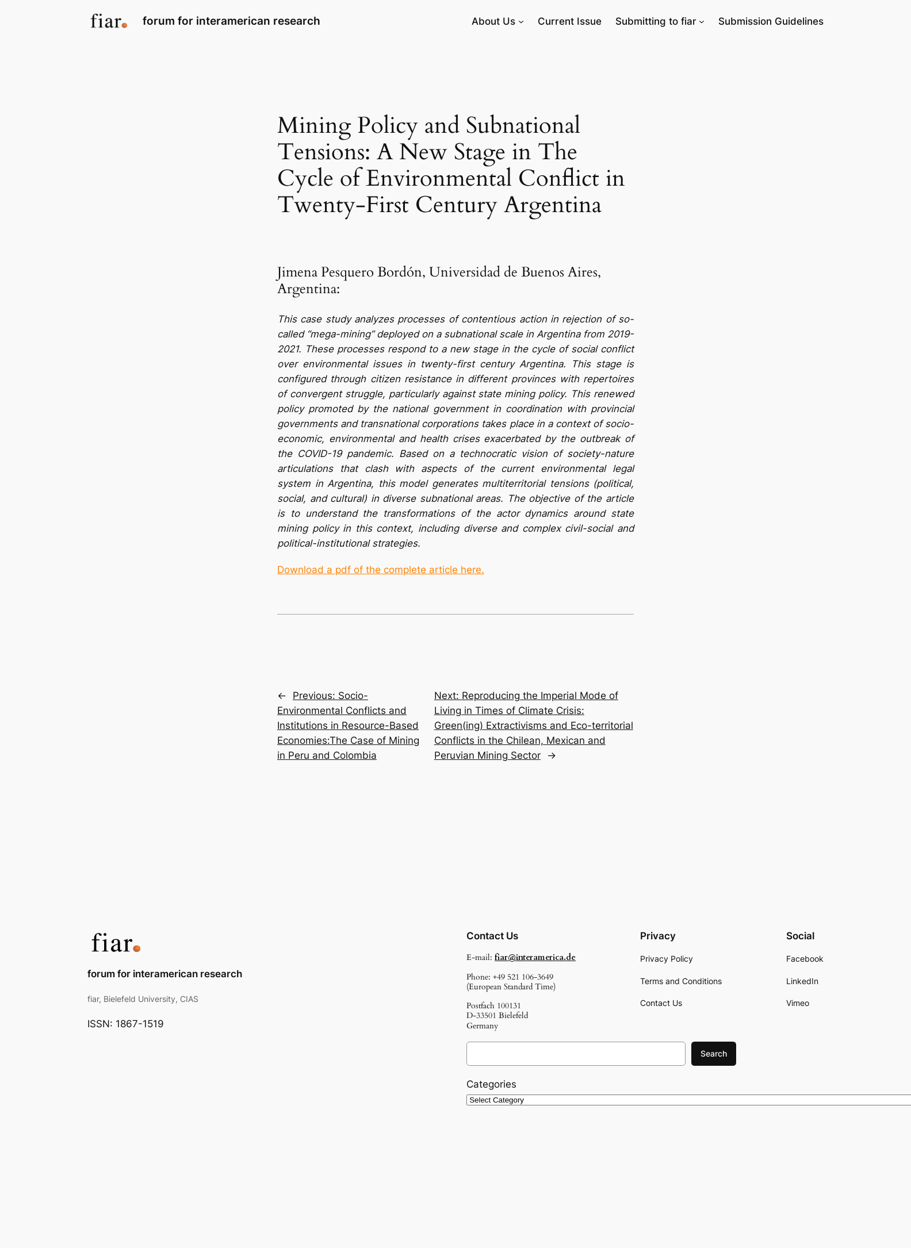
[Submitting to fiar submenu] (702, 21)
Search (714, 1053)
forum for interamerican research (231, 21)
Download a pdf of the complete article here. (380, 569)
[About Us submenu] (521, 21)
